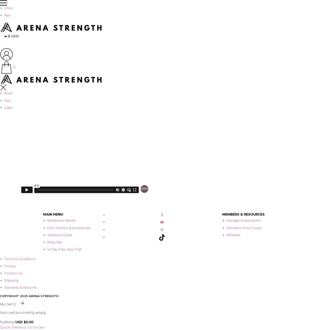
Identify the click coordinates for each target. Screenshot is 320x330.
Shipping (11, 280)
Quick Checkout (13, 327)
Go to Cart (36, 327)
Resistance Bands (61, 221)
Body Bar (54, 242)
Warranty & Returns (20, 288)
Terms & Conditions (19, 259)
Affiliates (233, 235)
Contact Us (13, 273)
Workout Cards (59, 235)
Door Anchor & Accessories (68, 228)
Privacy (10, 266)
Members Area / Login (244, 228)
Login (8, 108)
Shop (8, 8)
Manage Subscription (243, 221)
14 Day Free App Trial (64, 249)
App (7, 15)
